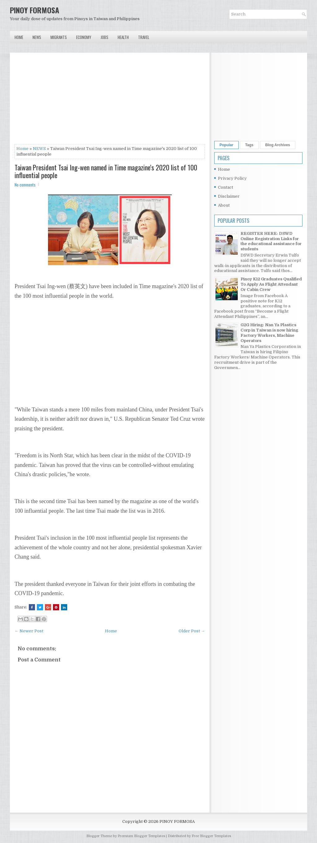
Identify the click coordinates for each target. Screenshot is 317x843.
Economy (83, 37)
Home (19, 37)
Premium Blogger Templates (141, 836)
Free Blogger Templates (211, 836)
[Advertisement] (110, 100)
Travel (143, 37)
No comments (25, 185)
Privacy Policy (232, 178)
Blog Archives (277, 145)
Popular (226, 145)
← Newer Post (29, 631)
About (224, 205)
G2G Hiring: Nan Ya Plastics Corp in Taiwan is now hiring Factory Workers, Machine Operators (269, 333)
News (37, 37)
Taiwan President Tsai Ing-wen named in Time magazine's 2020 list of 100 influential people (106, 171)
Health (123, 37)
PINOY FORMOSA (34, 9)
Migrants (58, 37)
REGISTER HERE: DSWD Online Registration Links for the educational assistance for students (271, 241)
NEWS (39, 148)
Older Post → (192, 631)
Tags (249, 145)
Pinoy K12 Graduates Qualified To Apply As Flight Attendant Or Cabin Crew (271, 284)
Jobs (104, 37)
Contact (225, 187)
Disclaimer (229, 196)
